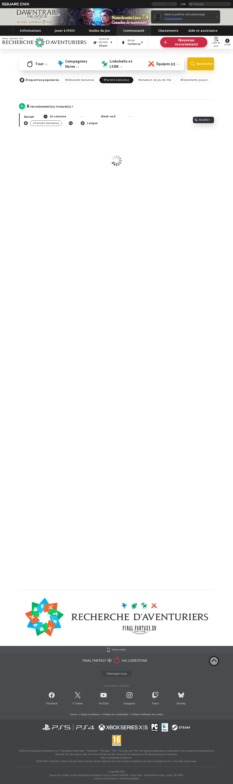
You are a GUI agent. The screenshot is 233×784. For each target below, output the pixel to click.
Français (198, 4)
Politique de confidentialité (115, 714)
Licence (73, 714)
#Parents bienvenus (116, 80)
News (79, 703)
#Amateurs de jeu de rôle (154, 80)
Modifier (202, 120)
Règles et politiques (90, 714)
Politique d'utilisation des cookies (147, 714)
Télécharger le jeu (116, 673)
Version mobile (119, 650)
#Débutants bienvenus (79, 80)
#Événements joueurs (194, 80)
